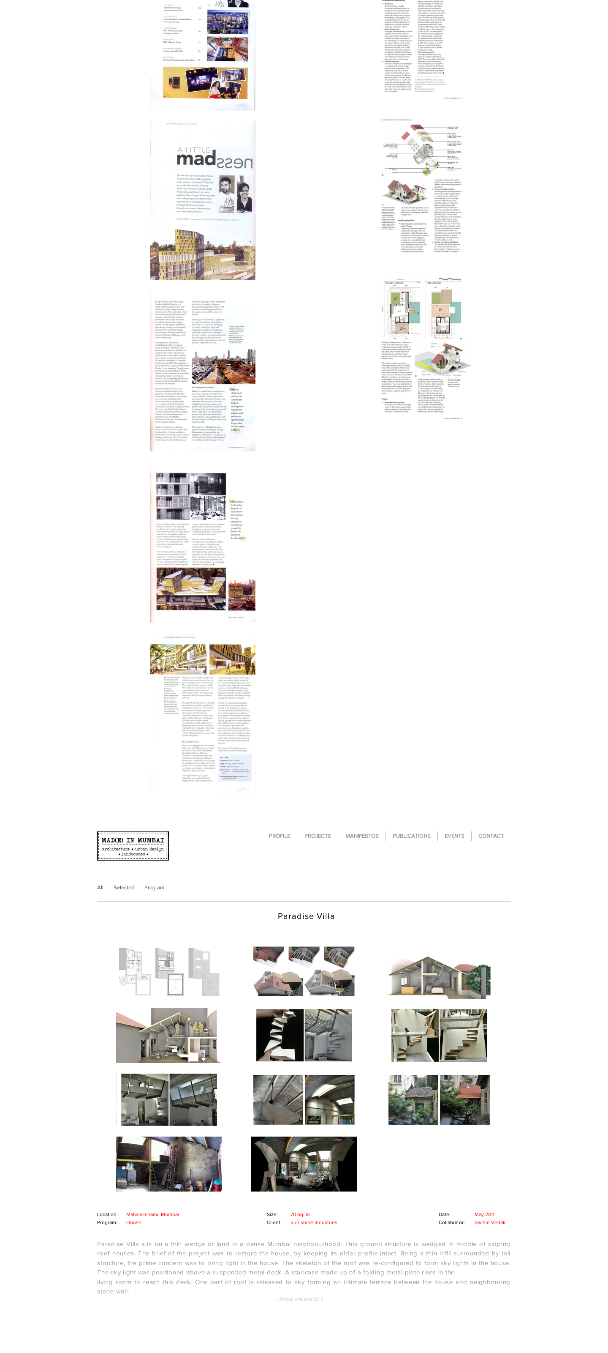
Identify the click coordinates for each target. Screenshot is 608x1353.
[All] (100, 887)
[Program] (154, 887)
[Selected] (123, 887)
